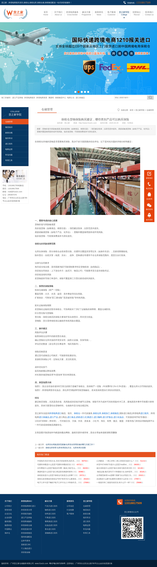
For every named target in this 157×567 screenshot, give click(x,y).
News (99, 13)
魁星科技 (8, 525)
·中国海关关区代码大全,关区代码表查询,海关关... (56, 461)
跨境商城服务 (26, 521)
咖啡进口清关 (50, 510)
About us (58, 13)
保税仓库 (97, 413)
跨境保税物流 (26, 533)
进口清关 (8, 144)
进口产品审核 (17, 98)
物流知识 (8, 127)
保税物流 (114, 413)
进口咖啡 (98, 417)
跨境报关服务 (26, 514)
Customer (111, 13)
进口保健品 (80, 98)
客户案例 (70, 514)
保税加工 (106, 413)
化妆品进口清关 (51, 525)
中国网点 (8, 529)
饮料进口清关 (50, 514)
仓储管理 (8, 122)
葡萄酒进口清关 (51, 521)
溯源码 (51, 98)
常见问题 (8, 155)
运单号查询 (25, 541)
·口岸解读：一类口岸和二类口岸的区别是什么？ (115, 461)
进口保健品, (44, 417)
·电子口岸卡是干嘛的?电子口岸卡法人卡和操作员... (57, 482)
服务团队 (8, 521)
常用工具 (8, 160)
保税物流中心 (60, 98)
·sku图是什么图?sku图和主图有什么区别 (112, 479)
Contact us (149, 13)
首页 (131, 110)
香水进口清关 (50, 529)
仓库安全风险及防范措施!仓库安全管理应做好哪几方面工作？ (70, 444)
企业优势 (8, 518)
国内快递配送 (26, 537)
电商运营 (8, 149)
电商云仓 (70, 98)
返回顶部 (149, 220)
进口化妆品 (118, 417)
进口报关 (144, 413)
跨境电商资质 (41, 98)
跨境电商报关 (29, 98)
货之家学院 (139, 110)
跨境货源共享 (26, 529)
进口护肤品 (108, 417)
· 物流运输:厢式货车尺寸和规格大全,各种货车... (115, 472)
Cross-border (72, 13)
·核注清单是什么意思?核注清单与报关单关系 (114, 468)
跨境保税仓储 (26, 525)
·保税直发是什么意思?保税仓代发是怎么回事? (55, 475)
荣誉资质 (8, 510)
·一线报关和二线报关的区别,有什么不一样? (113, 482)
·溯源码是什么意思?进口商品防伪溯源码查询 (55, 472)
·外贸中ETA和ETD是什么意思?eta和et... (112, 464)
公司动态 (70, 506)
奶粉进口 (80, 417)
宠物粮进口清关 (51, 533)
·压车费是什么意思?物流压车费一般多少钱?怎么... (57, 468)
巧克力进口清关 (51, 506)
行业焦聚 (70, 510)
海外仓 (7, 533)
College (124, 13)
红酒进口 (89, 417)
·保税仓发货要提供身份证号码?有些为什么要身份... (57, 479)
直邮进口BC (26, 544)
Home (45, 13)
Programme (86, 13)
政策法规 (8, 133)
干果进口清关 (50, 518)
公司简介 (8, 506)
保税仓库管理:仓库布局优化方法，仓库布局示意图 (66, 448)
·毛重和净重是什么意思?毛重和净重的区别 (54, 464)
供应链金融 (25, 552)
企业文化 (8, 514)
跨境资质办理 (26, 510)
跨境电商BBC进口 (28, 506)
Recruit (137, 13)
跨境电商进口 (55, 413)
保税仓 (77, 413)
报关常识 (8, 138)
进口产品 (54, 417)
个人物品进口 (26, 548)
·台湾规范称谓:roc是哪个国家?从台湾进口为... (114, 475)
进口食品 (71, 417)
